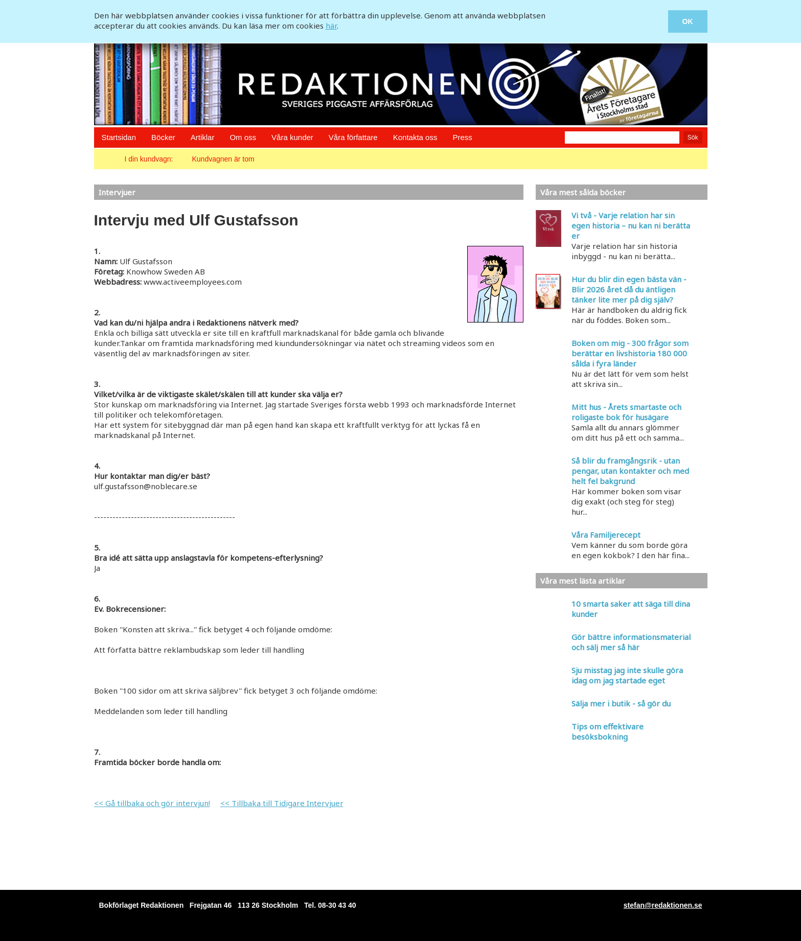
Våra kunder (292, 137)
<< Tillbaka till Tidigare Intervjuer (282, 803)
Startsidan (119, 137)
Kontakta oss (415, 137)
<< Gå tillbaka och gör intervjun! (152, 803)
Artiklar (203, 137)
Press (462, 137)
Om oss (243, 137)
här (331, 25)
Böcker (163, 137)
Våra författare (353, 137)
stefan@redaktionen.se (663, 905)
